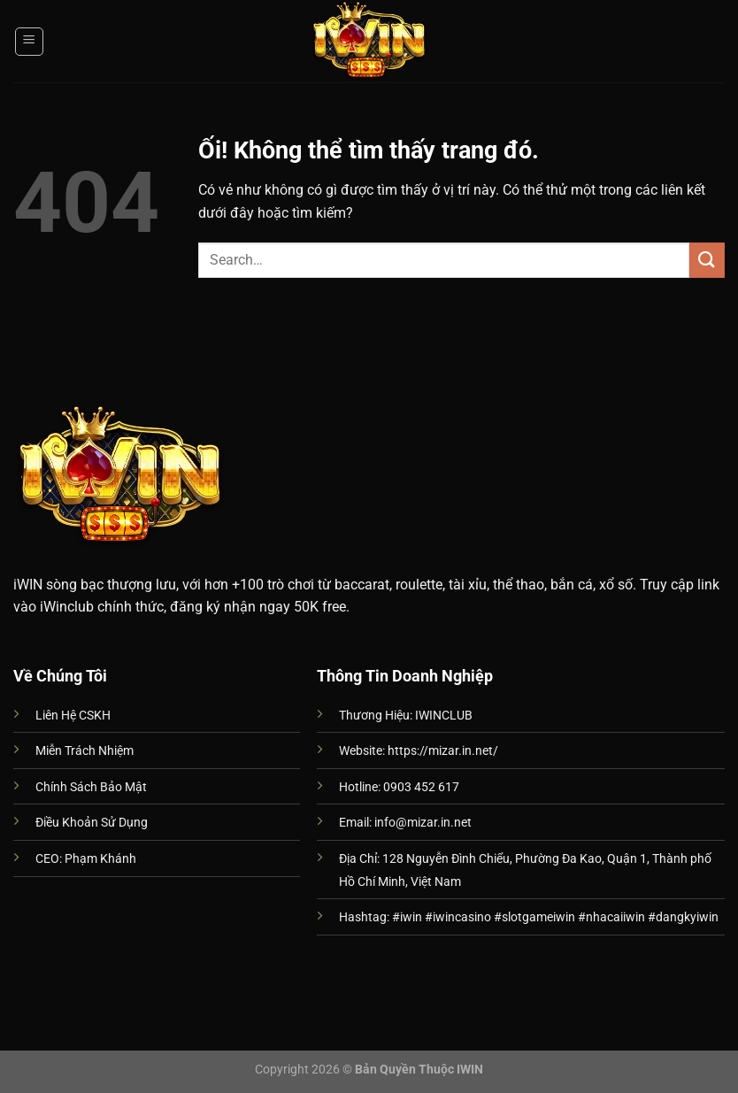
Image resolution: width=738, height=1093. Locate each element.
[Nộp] (707, 259)
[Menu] (29, 41)
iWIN (27, 584)
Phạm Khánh (100, 858)
